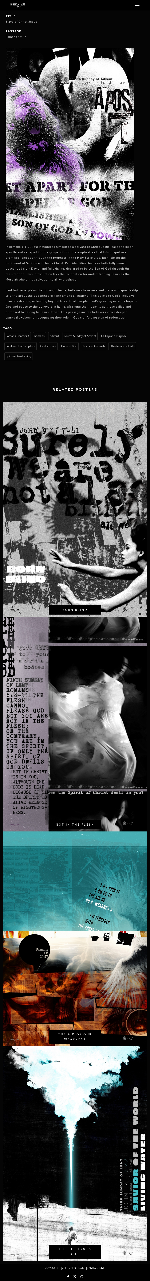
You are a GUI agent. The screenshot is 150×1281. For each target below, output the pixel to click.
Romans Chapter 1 (17, 336)
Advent (54, 336)
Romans (39, 336)
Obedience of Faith (122, 346)
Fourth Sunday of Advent (80, 336)
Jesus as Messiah (93, 346)
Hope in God (69, 346)
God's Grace (48, 346)
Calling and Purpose (114, 336)
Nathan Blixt (96, 1268)
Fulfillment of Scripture (20, 346)
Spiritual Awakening (18, 356)
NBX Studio (78, 1268)
